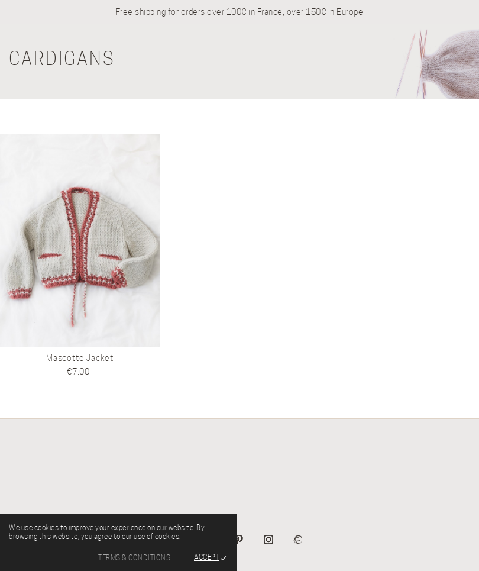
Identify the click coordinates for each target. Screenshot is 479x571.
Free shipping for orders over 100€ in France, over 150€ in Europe (240, 12)
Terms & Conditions (134, 557)
